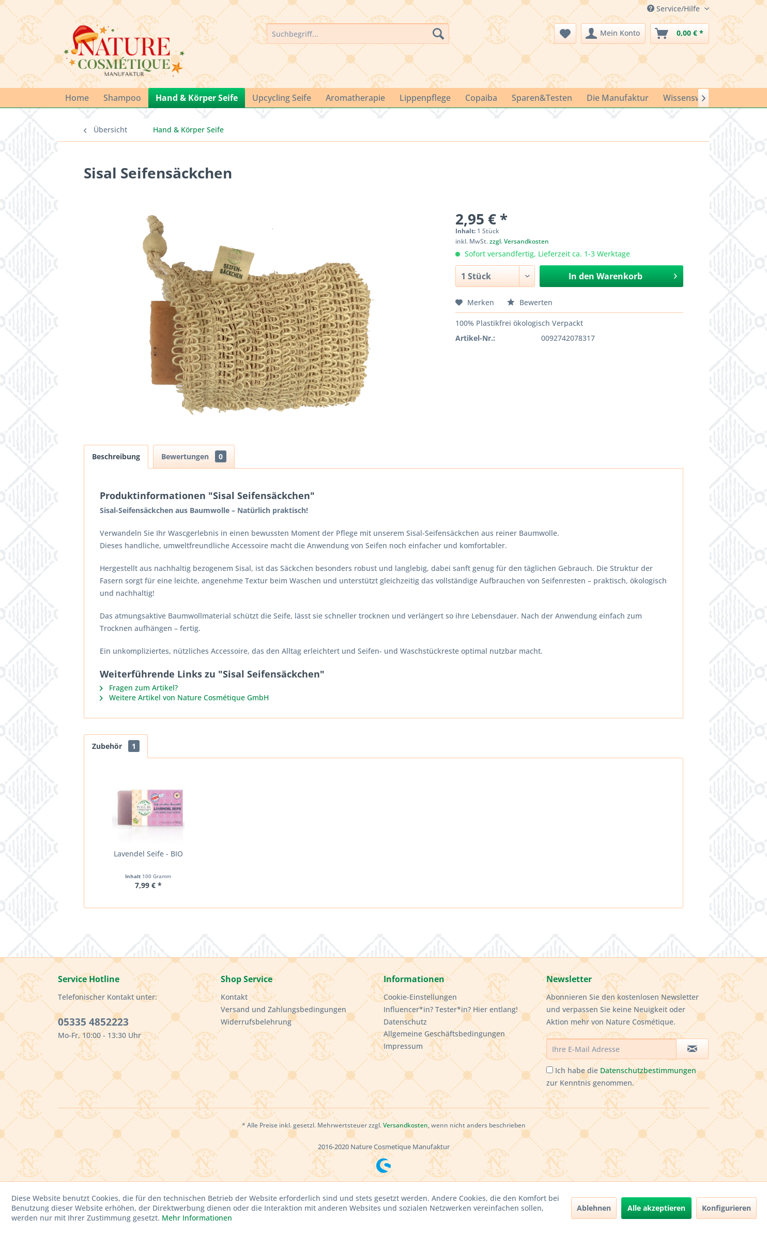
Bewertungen (193, 456)
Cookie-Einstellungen (420, 997)
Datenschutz (405, 1022)
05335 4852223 (93, 1022)
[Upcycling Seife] (281, 98)
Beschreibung (116, 456)
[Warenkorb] (679, 33)
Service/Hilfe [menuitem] (674, 8)
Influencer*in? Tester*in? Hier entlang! (451, 1009)
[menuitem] (358, 33)
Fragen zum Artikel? (139, 688)
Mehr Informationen (197, 1218)
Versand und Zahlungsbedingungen (283, 1009)
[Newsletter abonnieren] (692, 1049)
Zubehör (116, 746)
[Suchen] (438, 33)
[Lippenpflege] (425, 98)
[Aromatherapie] (355, 98)
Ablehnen (594, 1208)
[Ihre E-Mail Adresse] (611, 1049)
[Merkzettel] (565, 33)
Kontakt (234, 997)
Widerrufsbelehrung (256, 1022)
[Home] (77, 98)
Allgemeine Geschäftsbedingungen (444, 1034)
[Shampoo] (122, 98)
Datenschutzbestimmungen (648, 1070)
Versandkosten (405, 1125)
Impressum (403, 1046)
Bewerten (530, 302)
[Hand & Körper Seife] (196, 98)
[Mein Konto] (613, 33)
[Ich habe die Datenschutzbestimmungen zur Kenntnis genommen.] (549, 1069)
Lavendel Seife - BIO (148, 854)
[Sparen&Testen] (541, 98)
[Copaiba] (481, 98)
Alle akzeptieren (656, 1208)
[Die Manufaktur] (617, 98)
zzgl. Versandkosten (519, 241)
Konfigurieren (726, 1208)
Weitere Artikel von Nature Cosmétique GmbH (184, 697)
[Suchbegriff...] (358, 33)
